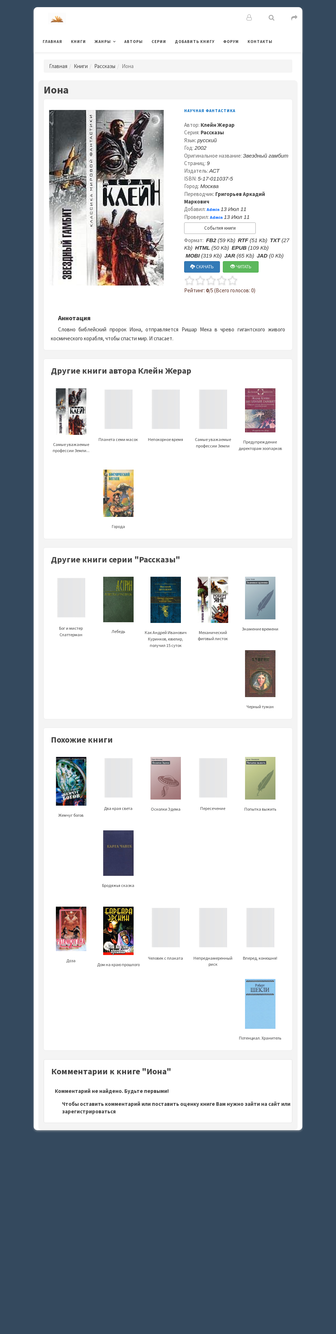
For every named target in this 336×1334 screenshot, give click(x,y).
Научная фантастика (209, 110)
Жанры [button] (103, 41)
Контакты (260, 41)
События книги (220, 228)
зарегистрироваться (89, 1111)
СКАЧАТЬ (202, 267)
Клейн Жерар (218, 124)
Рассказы (104, 66)
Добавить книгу (195, 41)
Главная (52, 41)
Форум (231, 41)
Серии (159, 41)
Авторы (133, 41)
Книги (78, 41)
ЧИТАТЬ (240, 267)
